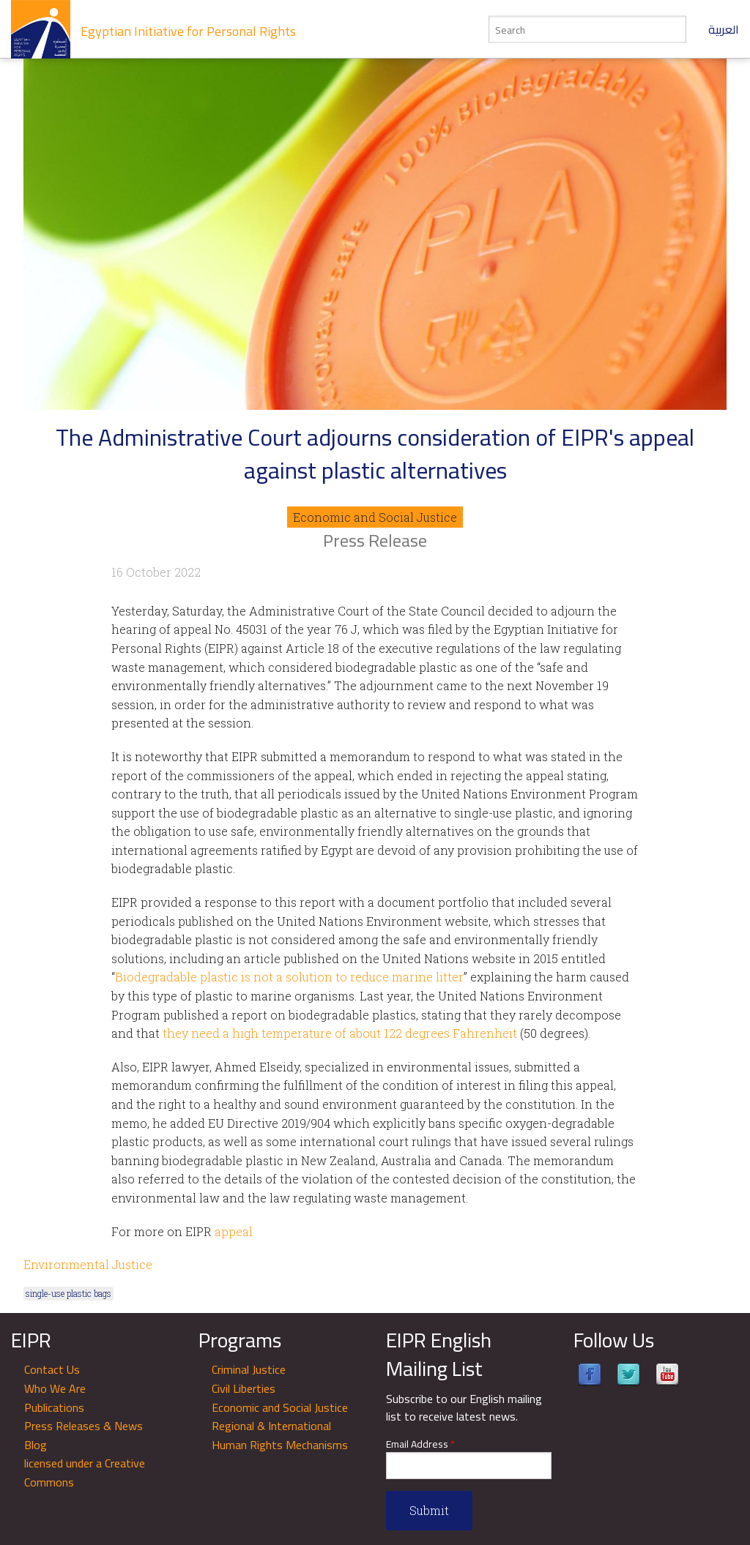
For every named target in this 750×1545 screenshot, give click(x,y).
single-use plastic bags (68, 1293)
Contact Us (52, 1369)
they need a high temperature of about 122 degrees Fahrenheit (340, 1033)
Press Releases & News (83, 1426)
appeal (234, 1231)
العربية (723, 29)
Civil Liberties (243, 1388)
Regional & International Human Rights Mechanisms (280, 1435)
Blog (35, 1445)
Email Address (420, 1444)
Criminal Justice (249, 1369)
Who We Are (55, 1388)
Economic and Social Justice (375, 517)
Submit (429, 1510)
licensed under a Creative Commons (84, 1472)
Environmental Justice (87, 1264)
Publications (54, 1407)
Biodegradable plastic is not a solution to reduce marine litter (289, 976)
